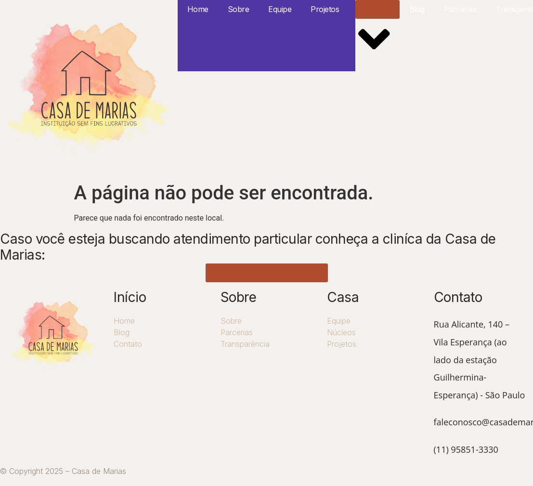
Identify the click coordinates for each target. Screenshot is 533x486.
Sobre (238, 9)
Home (197, 9)
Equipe (279, 9)
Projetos (325, 9)
